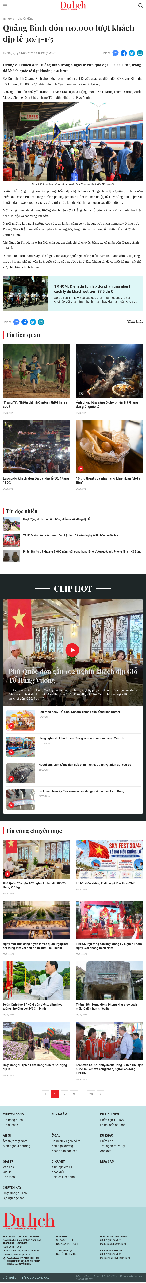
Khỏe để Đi (59, 1173)
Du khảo (106, 1136)
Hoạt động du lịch (15, 1194)
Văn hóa (8, 1168)
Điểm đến (106, 1142)
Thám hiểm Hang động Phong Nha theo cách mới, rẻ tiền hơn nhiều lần (106, 1007)
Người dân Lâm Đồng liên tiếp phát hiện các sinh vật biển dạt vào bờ (85, 765)
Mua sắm (107, 1162)
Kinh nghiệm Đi (62, 1168)
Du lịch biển (109, 1115)
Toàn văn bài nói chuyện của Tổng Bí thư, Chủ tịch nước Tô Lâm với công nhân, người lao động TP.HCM (109, 1070)
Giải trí (8, 1162)
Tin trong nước (13, 1120)
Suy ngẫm (59, 1115)
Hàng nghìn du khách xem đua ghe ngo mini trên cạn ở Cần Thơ (82, 739)
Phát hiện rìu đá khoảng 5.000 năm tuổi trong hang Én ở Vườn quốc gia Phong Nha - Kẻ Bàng (82, 552)
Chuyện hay (12, 1188)
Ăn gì (7, 1136)
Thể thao (9, 1178)
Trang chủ (9, 18)
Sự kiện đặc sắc (13, 1199)
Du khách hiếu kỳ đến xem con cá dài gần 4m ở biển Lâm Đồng (81, 791)
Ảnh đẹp (105, 1151)
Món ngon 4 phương (16, 1147)
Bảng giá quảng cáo (36, 1278)
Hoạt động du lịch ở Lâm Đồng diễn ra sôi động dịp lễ (56, 519)
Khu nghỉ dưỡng (62, 1147)
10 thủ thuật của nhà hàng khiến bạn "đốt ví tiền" (108, 481)
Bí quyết (58, 1162)
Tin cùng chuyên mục (34, 831)
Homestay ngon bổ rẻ (66, 1142)
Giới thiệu (9, 1278)
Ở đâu (56, 1136)
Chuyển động (25, 18)
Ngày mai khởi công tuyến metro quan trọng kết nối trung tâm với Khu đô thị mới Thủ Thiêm (35, 947)
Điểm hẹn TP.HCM (112, 1120)
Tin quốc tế (10, 1125)
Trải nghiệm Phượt (112, 1147)
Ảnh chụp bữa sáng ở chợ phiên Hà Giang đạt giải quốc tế (107, 405)
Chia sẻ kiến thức (63, 1178)
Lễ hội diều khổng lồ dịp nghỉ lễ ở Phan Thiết (106, 884)
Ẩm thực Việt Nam (15, 1142)
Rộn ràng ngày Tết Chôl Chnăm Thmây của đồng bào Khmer (79, 712)
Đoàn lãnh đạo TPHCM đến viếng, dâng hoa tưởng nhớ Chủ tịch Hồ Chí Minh (33, 1007)
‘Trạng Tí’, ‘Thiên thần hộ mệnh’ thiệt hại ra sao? (35, 405)
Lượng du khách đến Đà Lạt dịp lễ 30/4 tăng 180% (36, 481)
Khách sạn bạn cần (64, 1151)
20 (91, 1095)
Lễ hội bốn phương (112, 1125)
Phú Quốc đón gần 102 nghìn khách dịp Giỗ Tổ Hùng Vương (70, 676)
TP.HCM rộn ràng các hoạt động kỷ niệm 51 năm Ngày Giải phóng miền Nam (71, 536)
